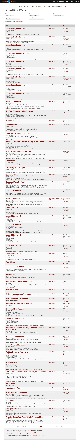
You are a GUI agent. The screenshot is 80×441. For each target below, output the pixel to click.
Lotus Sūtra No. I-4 (13, 254)
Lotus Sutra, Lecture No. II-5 (17, 45)
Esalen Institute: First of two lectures (21, 175)
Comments (10, 161)
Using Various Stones (14, 409)
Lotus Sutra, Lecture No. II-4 (17, 53)
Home (67, 1)
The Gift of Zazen (13, 290)
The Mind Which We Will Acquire (19, 304)
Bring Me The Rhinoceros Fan (18, 133)
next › (57, 426)
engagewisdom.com (38, 432)
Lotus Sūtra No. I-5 (13, 208)
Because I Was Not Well (15, 182)
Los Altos (65, 263)
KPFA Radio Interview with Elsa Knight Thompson (26, 372)
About (72, 1)
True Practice (11, 362)
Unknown (65, 282)
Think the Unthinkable (15, 336)
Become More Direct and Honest (19, 282)
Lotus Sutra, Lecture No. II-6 (17, 61)
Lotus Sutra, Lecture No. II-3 (17, 85)
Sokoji (64, 112)
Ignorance (10, 401)
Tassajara (65, 31)
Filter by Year (8, 13)
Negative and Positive (14, 388)
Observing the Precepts (15, 168)
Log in (53, 1)
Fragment (10, 120)
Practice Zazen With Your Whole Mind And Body (25, 417)
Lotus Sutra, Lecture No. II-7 (17, 69)
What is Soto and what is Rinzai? (19, 151)
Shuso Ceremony (13, 198)
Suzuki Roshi (52, 28)
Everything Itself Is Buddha (17, 298)
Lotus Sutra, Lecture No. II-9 (17, 37)
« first (18, 426)
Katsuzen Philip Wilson (55, 199)
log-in (34, 6)
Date (64, 26)
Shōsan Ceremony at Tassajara (18, 294)
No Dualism (10, 384)
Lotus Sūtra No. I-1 (13, 235)
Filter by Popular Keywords (35, 17)
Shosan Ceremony (13, 101)
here (21, 433)
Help (76, 1)
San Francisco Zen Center (36, 435)
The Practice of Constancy (16, 392)
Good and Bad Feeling (15, 309)
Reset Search (19, 21)
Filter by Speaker (9, 17)
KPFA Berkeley (66, 373)
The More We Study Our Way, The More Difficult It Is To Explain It (26, 328)
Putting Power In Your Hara (17, 352)
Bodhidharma (11, 125)
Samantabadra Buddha (15, 266)
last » (62, 426)
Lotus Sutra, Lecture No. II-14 (17, 77)
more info (63, 6)
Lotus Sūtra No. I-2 (13, 245)
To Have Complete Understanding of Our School (25, 142)
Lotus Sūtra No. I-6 (13, 216)
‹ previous (24, 426)
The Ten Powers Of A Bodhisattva (19, 111)
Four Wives (10, 262)
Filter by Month (32, 13)
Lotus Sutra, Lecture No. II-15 (17, 29)
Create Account (60, 1)
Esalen (65, 169)
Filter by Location (57, 13)
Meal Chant (10, 274)
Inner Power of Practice (15, 345)
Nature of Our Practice (15, 318)
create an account (42, 6)
